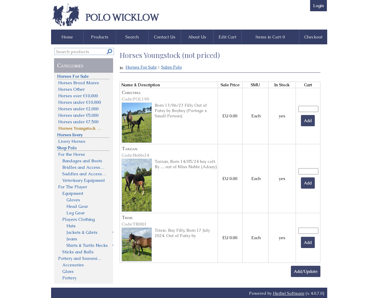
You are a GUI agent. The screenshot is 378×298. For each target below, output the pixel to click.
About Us (197, 37)
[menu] (83, 177)
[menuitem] (83, 76)
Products (99, 37)
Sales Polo (171, 67)
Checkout (313, 37)
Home (67, 37)
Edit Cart (227, 37)
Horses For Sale (141, 67)
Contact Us (164, 37)
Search (132, 37)
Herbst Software (288, 293)
